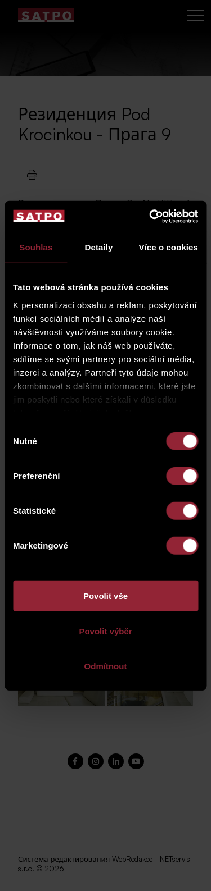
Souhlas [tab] (35, 247)
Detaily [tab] (99, 247)
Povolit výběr (105, 631)
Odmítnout (105, 666)
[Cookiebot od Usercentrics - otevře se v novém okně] (150, 216)
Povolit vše (105, 596)
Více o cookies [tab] (168, 247)
